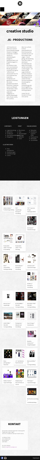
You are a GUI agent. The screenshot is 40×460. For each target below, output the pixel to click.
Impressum (36, 458)
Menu (2, 9)
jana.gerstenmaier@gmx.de (11, 447)
